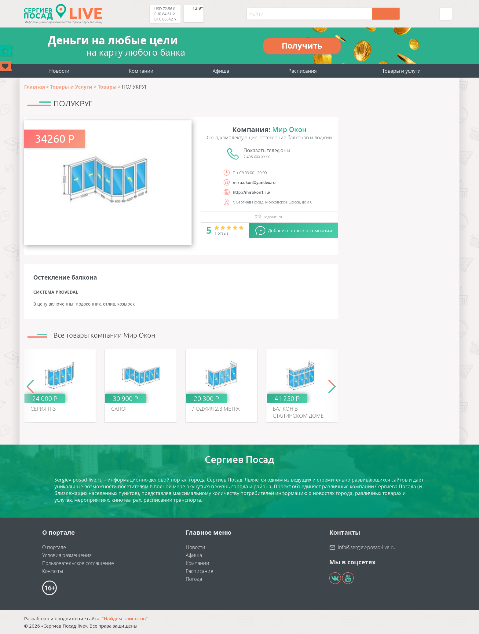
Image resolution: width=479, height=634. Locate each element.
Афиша (221, 71)
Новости (59, 71)
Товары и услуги (401, 71)
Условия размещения (67, 555)
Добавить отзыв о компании (300, 230)
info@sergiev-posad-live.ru (366, 547)
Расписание (199, 571)
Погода (194, 579)
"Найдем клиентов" (125, 618)
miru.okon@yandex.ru (254, 182)
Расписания (302, 71)
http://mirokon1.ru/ (251, 192)
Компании (141, 71)
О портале (54, 547)
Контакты (52, 571)
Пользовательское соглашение (78, 563)
